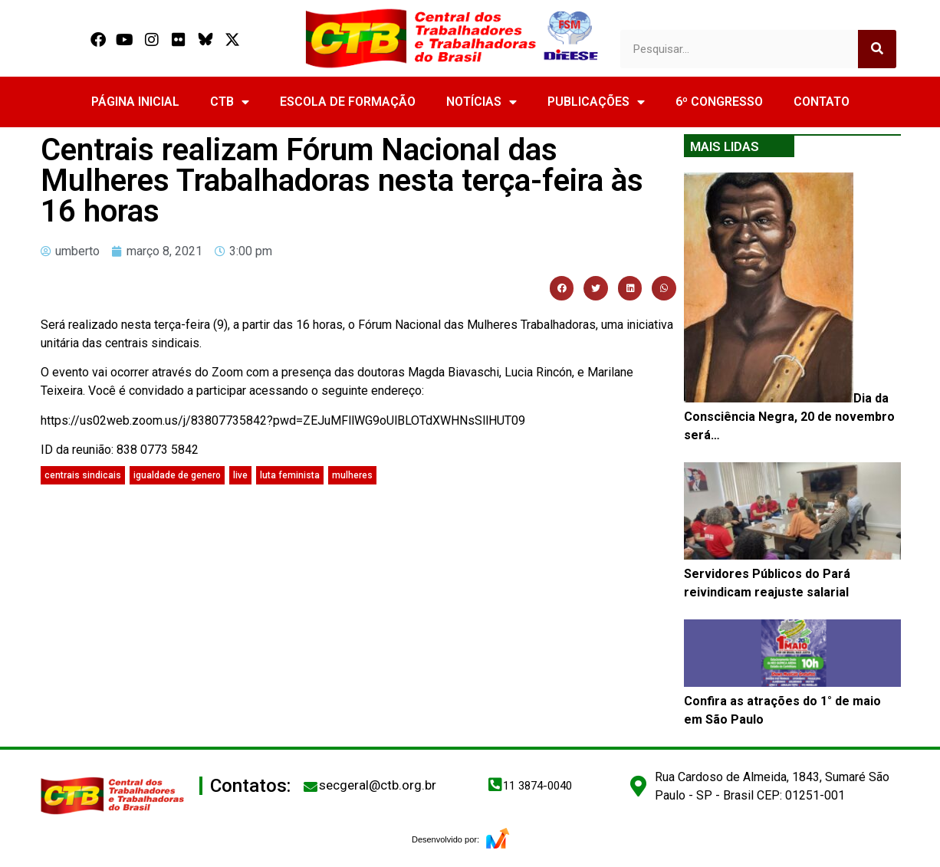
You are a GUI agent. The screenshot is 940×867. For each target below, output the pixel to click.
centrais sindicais (82, 475)
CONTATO (822, 101)
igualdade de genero (177, 475)
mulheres (352, 475)
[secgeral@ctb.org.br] (310, 786)
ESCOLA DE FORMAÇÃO (348, 101)
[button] (562, 288)
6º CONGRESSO (719, 101)
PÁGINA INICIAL (135, 101)
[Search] (877, 49)
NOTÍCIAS (481, 102)
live (240, 475)
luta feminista (290, 475)
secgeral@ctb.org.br (377, 785)
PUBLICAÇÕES (596, 102)
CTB (229, 102)
